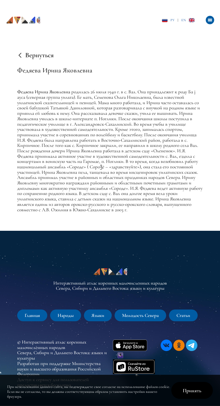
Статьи (183, 315)
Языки (97, 315)
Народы (66, 315)
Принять (192, 390)
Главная (32, 315)
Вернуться (39, 55)
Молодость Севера (140, 315)
